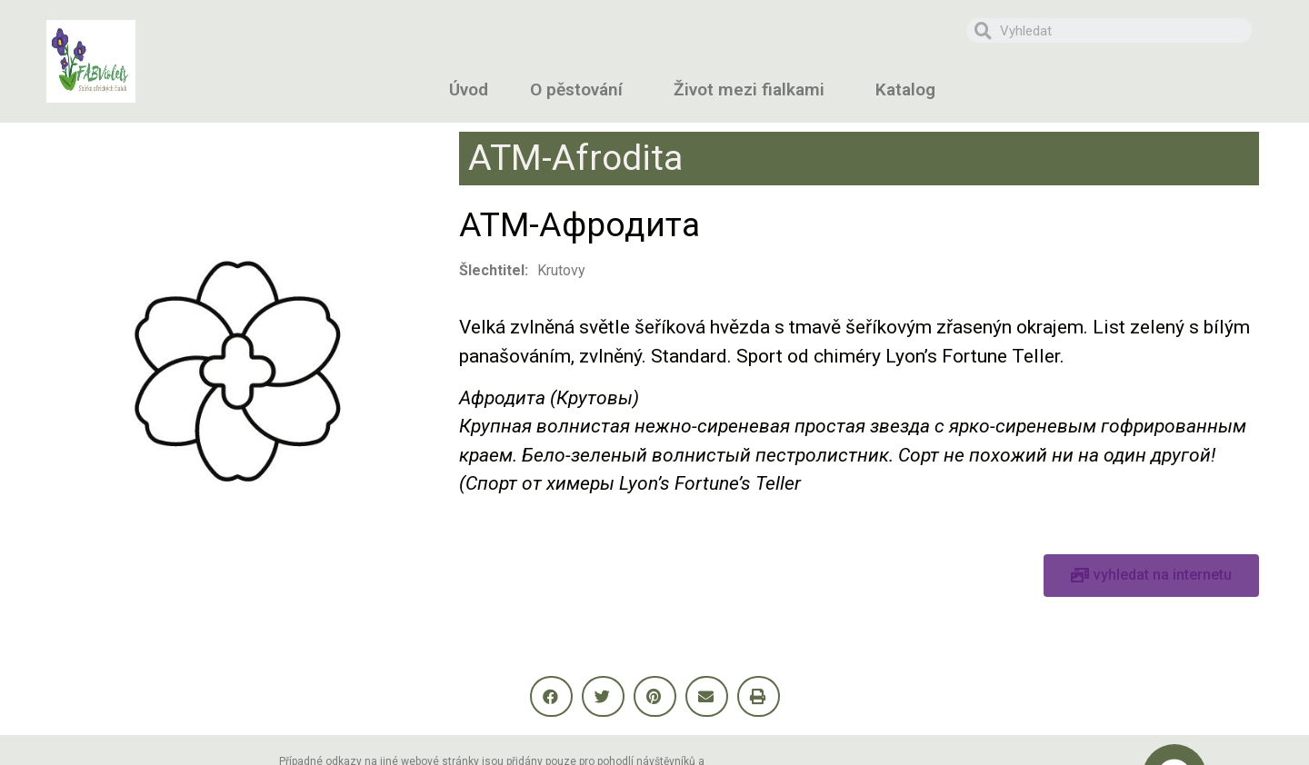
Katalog (909, 89)
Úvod (468, 89)
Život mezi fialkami (754, 89)
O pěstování (581, 89)
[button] (1151, 575)
